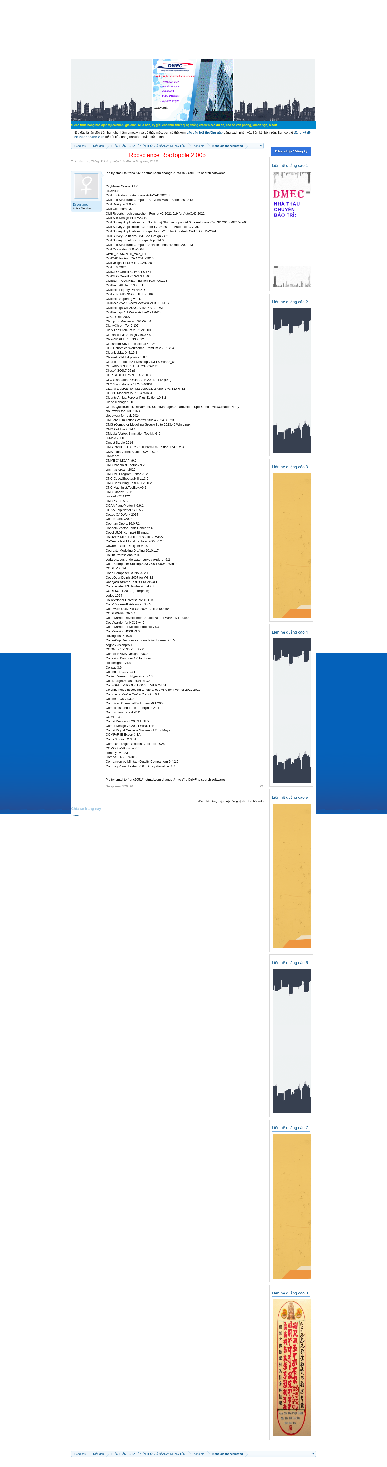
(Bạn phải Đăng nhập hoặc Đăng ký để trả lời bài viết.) (231, 801)
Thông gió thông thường (105, 161)
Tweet (75, 815)
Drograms (142, 161)
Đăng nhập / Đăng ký (291, 151)
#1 (262, 786)
